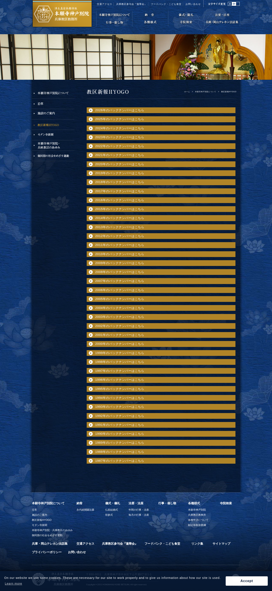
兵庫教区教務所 (197, 514)
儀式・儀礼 (112, 503)
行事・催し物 (167, 503)
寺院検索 (226, 503)
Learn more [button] (13, 583)
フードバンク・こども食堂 (166, 4)
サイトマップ (221, 543)
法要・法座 (136, 503)
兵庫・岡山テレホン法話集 (50, 543)
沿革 (34, 509)
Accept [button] (246, 581)
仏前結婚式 (111, 509)
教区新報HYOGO (42, 520)
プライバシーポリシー (47, 552)
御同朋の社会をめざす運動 (47, 535)
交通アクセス (104, 4)
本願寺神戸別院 (197, 509)
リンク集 (197, 543)
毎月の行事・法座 (139, 514)
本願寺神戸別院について (205, 92)
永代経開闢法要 (85, 509)
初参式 (109, 514)
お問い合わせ (193, 4)
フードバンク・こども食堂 (162, 543)
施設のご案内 (39, 514)
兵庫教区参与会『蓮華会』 (131, 4)
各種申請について (198, 520)
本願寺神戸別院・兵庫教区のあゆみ (52, 530)
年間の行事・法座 (139, 509)
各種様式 (194, 503)
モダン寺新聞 (39, 525)
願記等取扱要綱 (197, 525)
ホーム (187, 92)
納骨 (79, 503)
